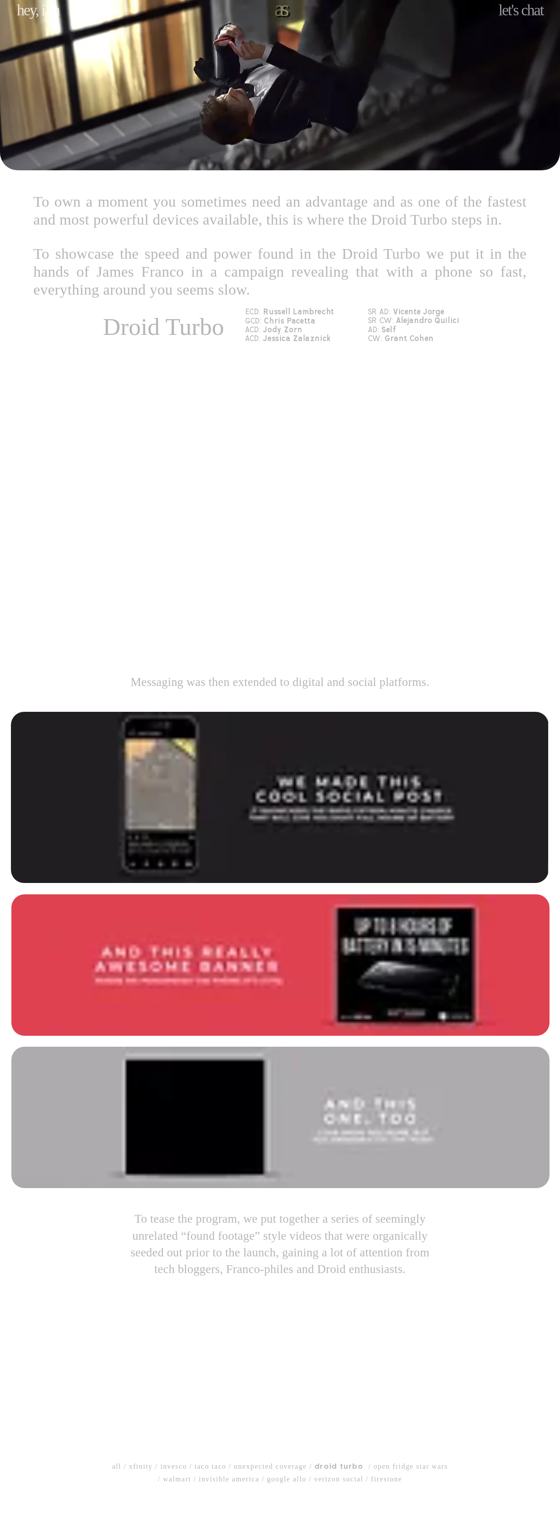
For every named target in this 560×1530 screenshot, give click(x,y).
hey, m (38, 10)
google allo (286, 1479)
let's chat (520, 10)
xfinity (141, 1466)
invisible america (229, 1479)
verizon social (339, 1479)
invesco (174, 1466)
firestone (386, 1479)
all (116, 1466)
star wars (432, 1466)
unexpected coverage (270, 1466)
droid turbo (339, 1466)
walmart (177, 1479)
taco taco (210, 1466)
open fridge (394, 1466)
